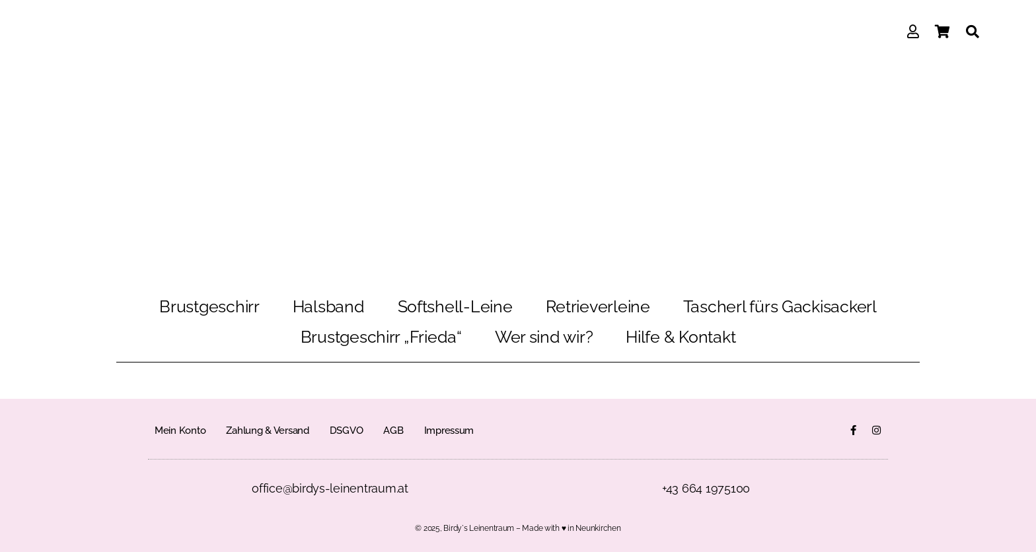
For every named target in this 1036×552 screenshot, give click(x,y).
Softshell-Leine (455, 306)
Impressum (449, 430)
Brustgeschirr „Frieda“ (381, 337)
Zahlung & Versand (267, 430)
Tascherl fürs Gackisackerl (780, 306)
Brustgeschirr (209, 306)
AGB (393, 430)
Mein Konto (180, 430)
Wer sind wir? (544, 337)
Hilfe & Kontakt (680, 337)
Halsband (329, 306)
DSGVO (346, 430)
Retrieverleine (598, 306)
